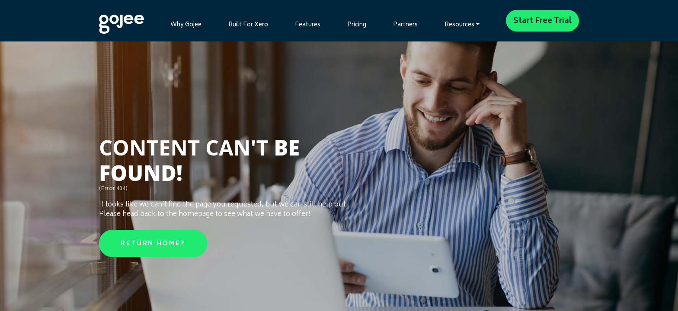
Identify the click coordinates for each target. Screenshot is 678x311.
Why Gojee (185, 25)
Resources (459, 25)
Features (307, 25)
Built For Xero (248, 25)
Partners (405, 25)
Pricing (356, 25)
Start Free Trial (542, 21)
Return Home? (153, 243)
